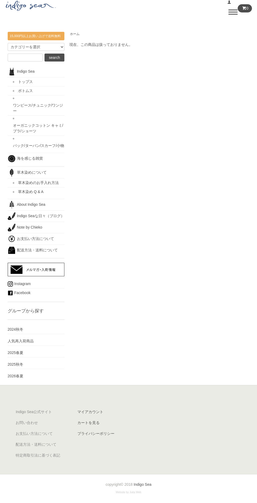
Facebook (19, 293)
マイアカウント (90, 412)
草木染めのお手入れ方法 (38, 183)
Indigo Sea (21, 72)
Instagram (19, 284)
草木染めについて (27, 173)
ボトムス (25, 91)
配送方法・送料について (33, 250)
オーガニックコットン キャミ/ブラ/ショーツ (38, 128)
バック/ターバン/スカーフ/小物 (38, 145)
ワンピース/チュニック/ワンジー (38, 108)
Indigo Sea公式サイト (34, 412)
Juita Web (135, 492)
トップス (25, 82)
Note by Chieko (25, 227)
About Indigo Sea (26, 205)
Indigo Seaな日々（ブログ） (36, 216)
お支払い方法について (31, 239)
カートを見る (88, 423)
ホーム (74, 34)
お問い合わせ (27, 423)
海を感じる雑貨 (27, 159)
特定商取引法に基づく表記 (38, 455)
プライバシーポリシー (95, 433)
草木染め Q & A (30, 192)
